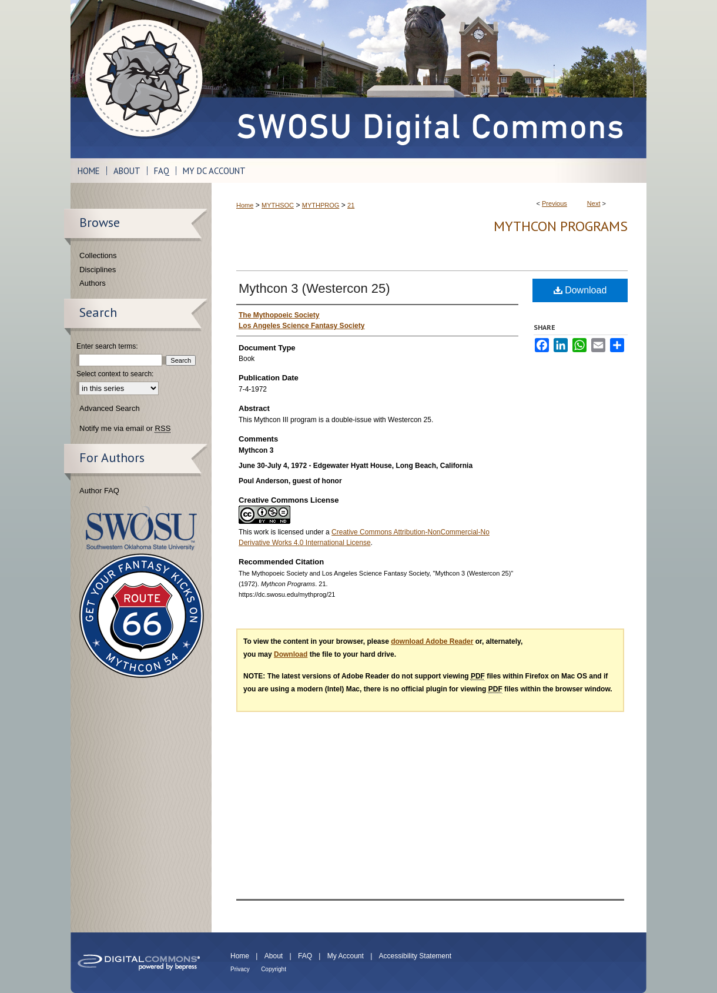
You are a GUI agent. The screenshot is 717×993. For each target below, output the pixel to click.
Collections (98, 255)
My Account (345, 956)
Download (580, 290)
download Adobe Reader (432, 641)
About (273, 956)
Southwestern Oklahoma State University (141, 528)
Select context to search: (114, 374)
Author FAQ (99, 490)
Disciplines (97, 269)
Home (244, 205)
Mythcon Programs (561, 226)
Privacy (240, 969)
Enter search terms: (107, 346)
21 (350, 205)
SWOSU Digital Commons (429, 79)
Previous (554, 203)
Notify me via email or (124, 428)
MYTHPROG (321, 205)
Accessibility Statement (415, 956)
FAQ (305, 956)
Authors (92, 283)
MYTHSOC (278, 205)
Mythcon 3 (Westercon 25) (314, 288)
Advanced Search (109, 408)
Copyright (273, 969)
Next (594, 203)
